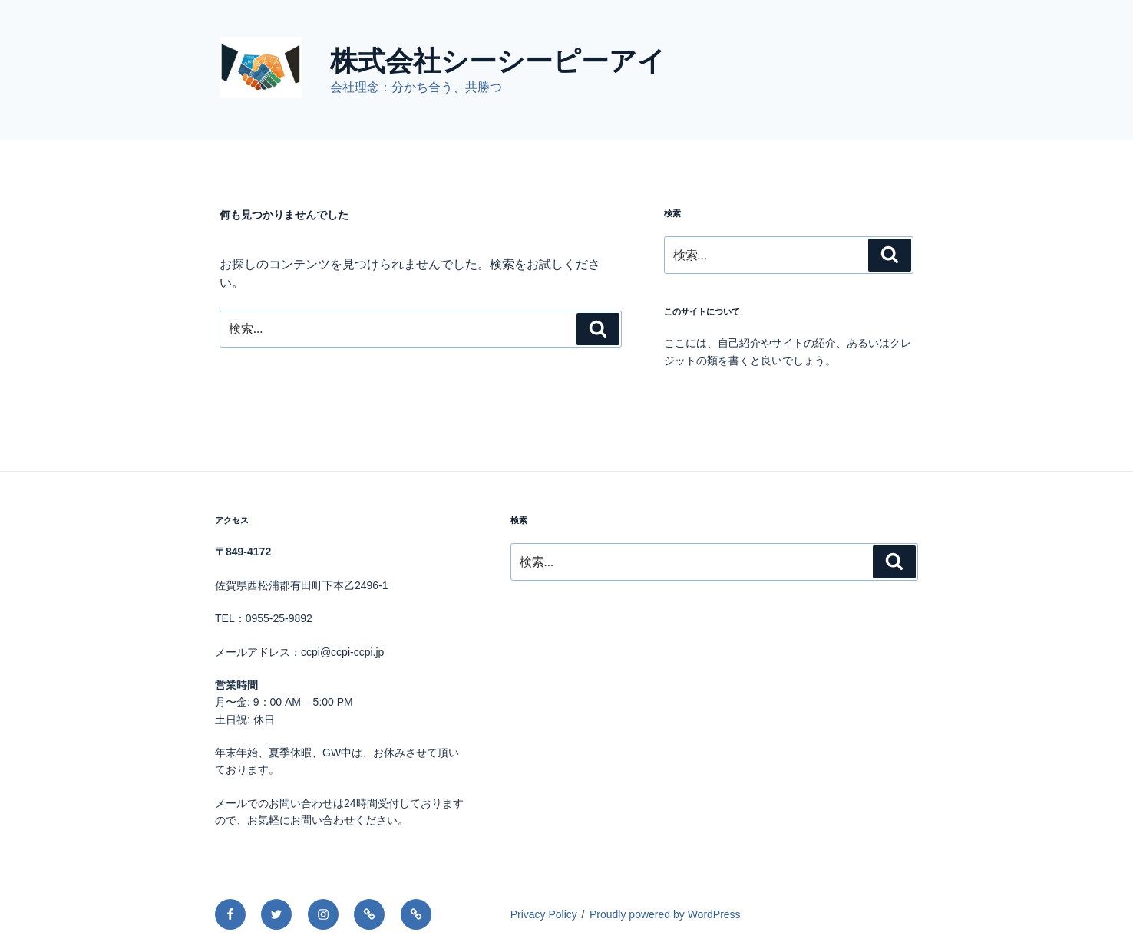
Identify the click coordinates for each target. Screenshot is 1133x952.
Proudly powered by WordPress (665, 914)
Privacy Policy (543, 914)
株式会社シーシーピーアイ (498, 61)
